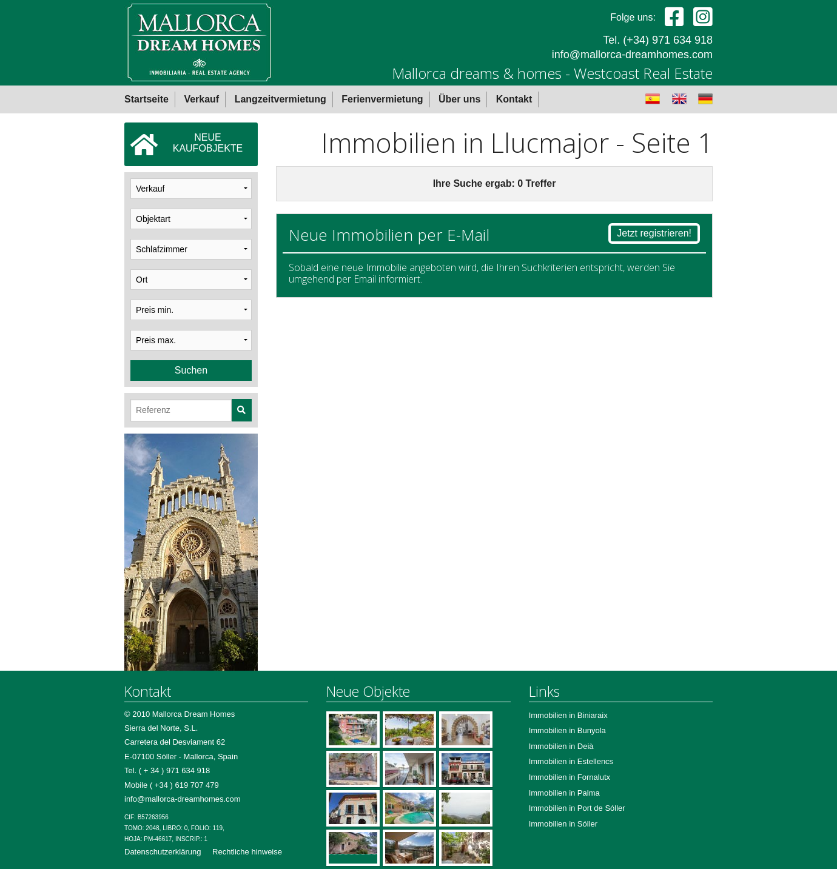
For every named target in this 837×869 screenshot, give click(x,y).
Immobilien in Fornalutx (569, 777)
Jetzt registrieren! (654, 233)
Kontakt (514, 99)
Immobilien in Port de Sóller (577, 808)
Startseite (146, 99)
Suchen (191, 370)
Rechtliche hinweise (247, 851)
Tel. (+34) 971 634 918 (658, 40)
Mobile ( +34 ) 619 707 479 (171, 785)
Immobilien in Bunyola (567, 730)
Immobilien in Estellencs (571, 761)
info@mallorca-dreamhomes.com (632, 55)
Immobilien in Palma (564, 792)
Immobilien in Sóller (563, 823)
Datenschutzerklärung (162, 851)
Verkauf (201, 99)
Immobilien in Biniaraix (568, 715)
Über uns (459, 99)
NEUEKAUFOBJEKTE (186, 144)
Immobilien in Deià (561, 746)
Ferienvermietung (382, 99)
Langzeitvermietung (280, 99)
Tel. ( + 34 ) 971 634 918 (167, 770)
